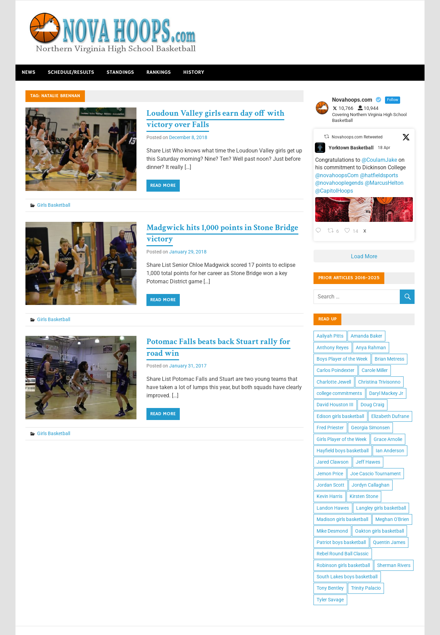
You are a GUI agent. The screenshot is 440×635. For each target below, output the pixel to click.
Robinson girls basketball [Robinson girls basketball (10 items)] (343, 565)
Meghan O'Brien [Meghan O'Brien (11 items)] (392, 519)
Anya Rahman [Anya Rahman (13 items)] (371, 347)
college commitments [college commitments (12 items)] (339, 393)
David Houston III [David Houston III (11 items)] (335, 404)
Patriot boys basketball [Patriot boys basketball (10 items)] (341, 542)
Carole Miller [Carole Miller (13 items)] (375, 370)
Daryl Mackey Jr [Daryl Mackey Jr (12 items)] (386, 393)
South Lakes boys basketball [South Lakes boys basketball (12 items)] (347, 576)
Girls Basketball (53, 205)
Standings (120, 72)
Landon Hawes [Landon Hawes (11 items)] (333, 508)
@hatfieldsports (379, 175)
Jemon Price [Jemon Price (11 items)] (330, 473)
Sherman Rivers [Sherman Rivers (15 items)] (393, 565)
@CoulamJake (379, 160)
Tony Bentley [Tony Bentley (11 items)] (330, 588)
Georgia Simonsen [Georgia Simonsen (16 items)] (370, 427)
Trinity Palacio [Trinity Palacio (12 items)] (366, 588)
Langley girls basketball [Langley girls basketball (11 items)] (381, 508)
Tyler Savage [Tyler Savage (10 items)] (330, 599)
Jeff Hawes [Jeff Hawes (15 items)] (368, 462)
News (28, 72)
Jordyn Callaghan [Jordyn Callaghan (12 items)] (370, 485)
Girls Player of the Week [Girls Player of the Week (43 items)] (341, 439)
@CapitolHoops (334, 191)
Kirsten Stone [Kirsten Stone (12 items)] (364, 496)
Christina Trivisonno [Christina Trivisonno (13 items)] (379, 382)
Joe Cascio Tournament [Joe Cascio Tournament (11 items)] (375, 473)
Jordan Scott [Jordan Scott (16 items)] (330, 485)
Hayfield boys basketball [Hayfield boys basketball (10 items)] (342, 450)
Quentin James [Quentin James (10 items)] (389, 542)
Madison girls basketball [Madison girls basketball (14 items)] (342, 519)
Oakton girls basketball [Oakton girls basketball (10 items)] (379, 531)
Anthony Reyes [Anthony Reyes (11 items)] (333, 347)
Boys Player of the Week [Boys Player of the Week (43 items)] (342, 359)
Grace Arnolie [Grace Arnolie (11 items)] (388, 439)
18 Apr (384, 147)
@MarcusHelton (384, 183)
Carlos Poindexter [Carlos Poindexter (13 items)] (335, 370)
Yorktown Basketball (351, 147)
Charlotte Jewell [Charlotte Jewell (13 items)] (334, 382)
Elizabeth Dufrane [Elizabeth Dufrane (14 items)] (390, 416)
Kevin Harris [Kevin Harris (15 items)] (329, 496)
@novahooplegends (339, 183)
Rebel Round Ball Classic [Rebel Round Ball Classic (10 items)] (342, 553)
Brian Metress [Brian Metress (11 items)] (389, 359)
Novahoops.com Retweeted (357, 137)
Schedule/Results (71, 72)
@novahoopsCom (337, 175)
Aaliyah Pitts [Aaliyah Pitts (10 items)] (330, 336)
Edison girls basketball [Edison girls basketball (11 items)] (340, 416)
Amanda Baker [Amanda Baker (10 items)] (366, 336)
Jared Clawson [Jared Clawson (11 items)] (333, 462)
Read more (163, 185)
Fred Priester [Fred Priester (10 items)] (330, 427)
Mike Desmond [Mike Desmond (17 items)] (332, 531)
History (193, 72)
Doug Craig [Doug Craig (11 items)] (372, 404)
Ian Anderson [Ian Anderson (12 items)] (390, 450)
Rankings (158, 72)
